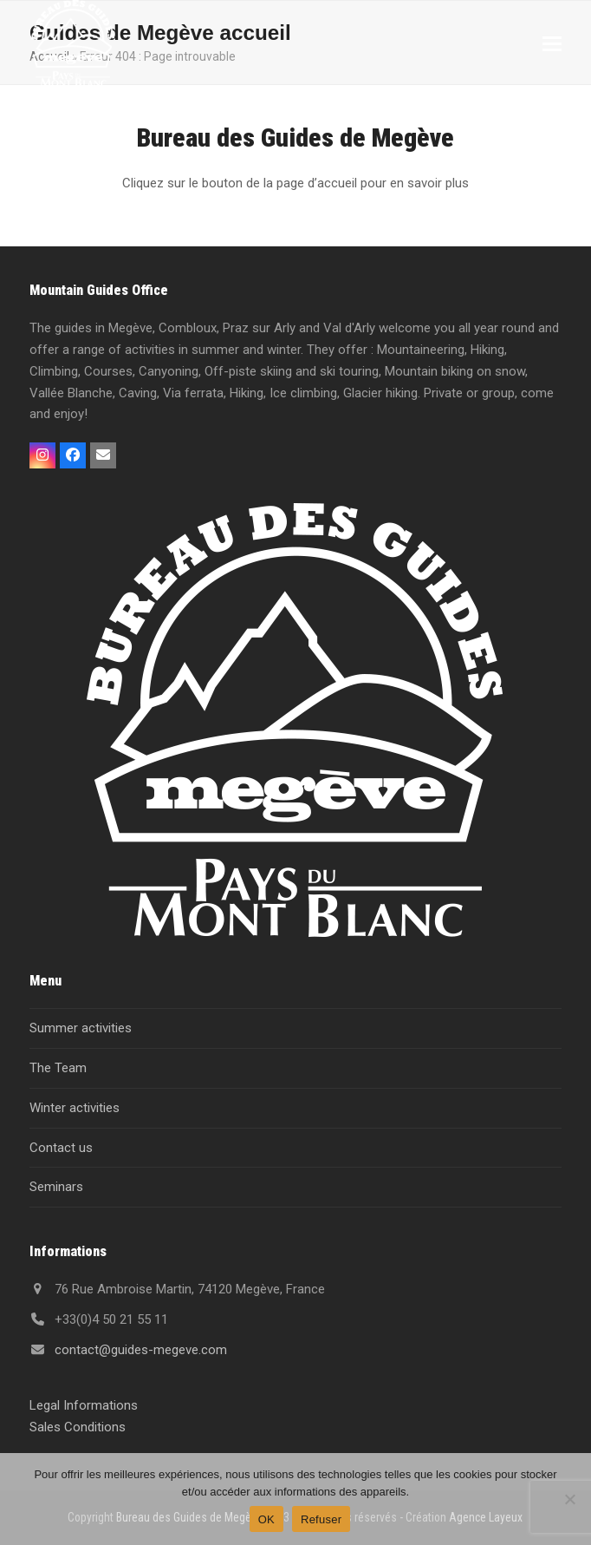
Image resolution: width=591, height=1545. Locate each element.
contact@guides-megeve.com (141, 1350)
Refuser (321, 1519)
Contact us (61, 1147)
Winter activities (74, 1108)
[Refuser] (569, 1499)
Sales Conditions (77, 1427)
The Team (58, 1068)
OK (266, 1519)
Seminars (56, 1187)
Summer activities (80, 1028)
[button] (552, 43)
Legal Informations (83, 1405)
